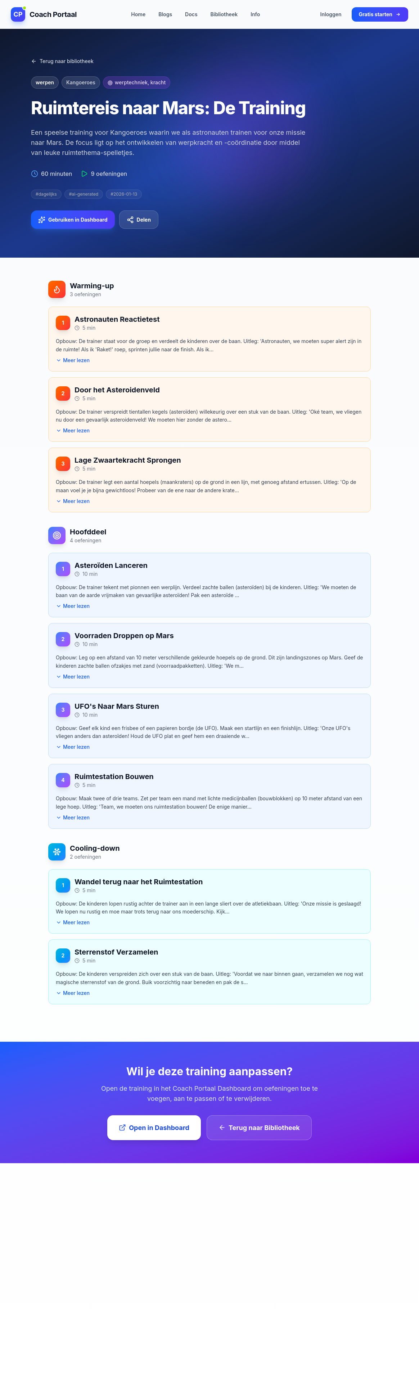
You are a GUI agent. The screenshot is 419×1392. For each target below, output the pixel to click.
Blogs (165, 15)
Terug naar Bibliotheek (259, 1127)
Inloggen (331, 15)
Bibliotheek (224, 15)
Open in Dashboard (154, 1127)
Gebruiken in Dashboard (73, 219)
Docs (191, 15)
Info (255, 15)
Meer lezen (73, 360)
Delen (139, 219)
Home (138, 15)
